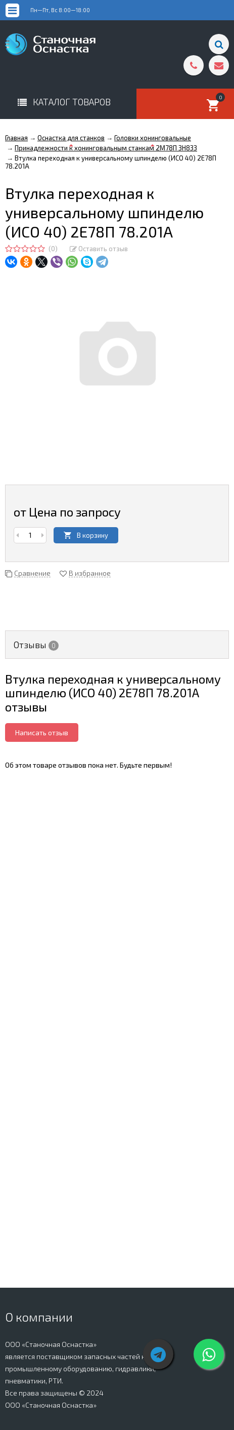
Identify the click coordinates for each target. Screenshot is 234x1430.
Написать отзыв (41, 732)
